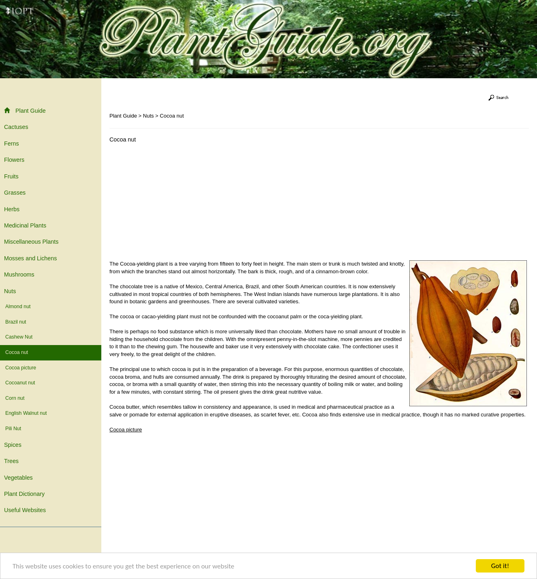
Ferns (11, 143)
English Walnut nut (26, 413)
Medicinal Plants (25, 225)
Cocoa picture (20, 368)
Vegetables (18, 477)
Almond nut (17, 306)
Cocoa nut (16, 352)
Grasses (15, 192)
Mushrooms (19, 274)
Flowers (14, 160)
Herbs (11, 209)
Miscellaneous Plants (31, 241)
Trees (11, 461)
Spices (12, 445)
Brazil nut (15, 322)
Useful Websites (25, 510)
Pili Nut (13, 428)
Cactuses (16, 127)
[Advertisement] (177, 203)
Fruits (11, 176)
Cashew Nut (18, 337)
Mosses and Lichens (30, 258)
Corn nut (14, 398)
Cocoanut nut (20, 383)
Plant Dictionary (24, 494)
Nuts (10, 291)
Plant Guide (25, 110)
